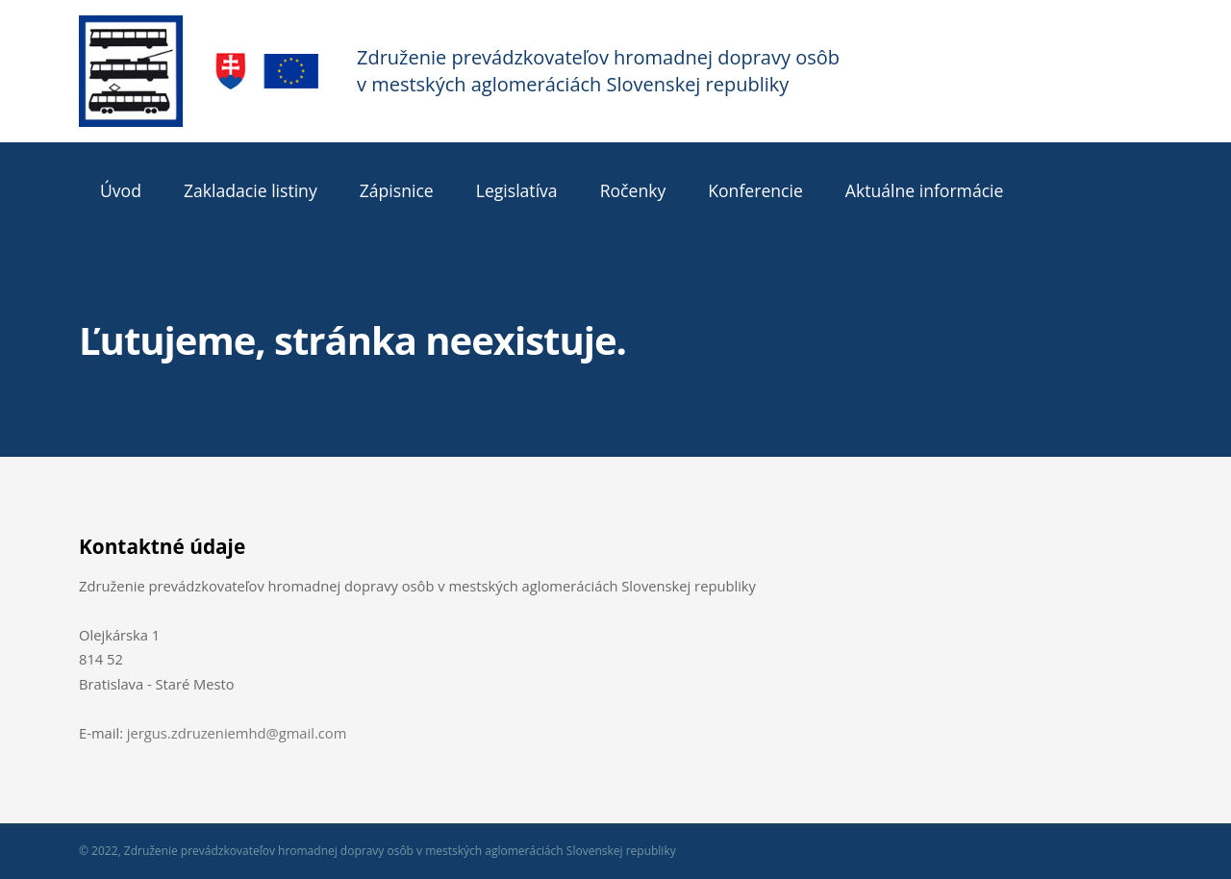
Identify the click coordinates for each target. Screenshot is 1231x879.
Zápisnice (397, 190)
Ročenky (633, 190)
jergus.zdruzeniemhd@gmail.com (237, 732)
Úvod (120, 190)
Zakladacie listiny (250, 190)
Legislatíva (517, 190)
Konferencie (755, 190)
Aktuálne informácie (924, 190)
